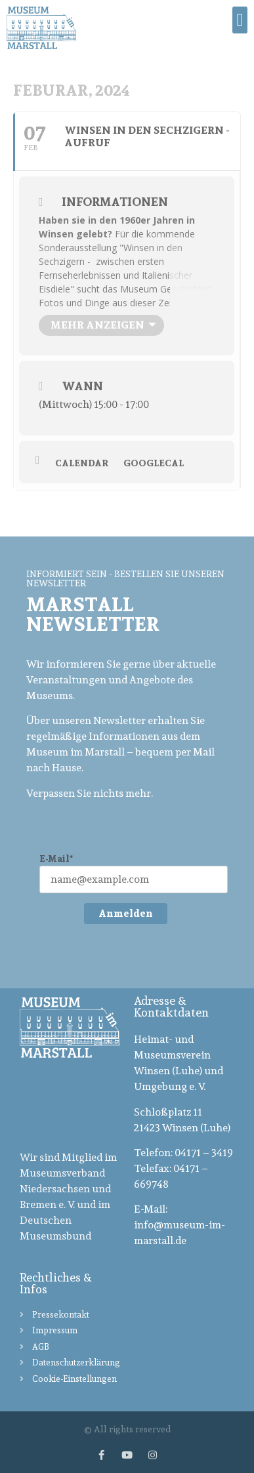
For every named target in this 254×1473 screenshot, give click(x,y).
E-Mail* (56, 859)
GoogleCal (153, 463)
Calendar (81, 463)
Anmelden (125, 913)
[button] (239, 20)
